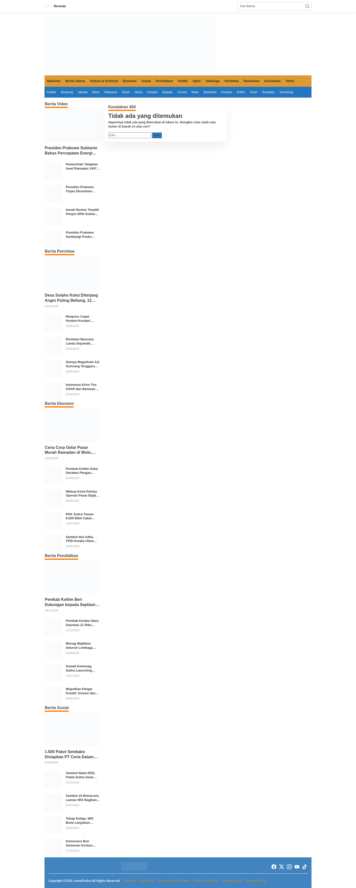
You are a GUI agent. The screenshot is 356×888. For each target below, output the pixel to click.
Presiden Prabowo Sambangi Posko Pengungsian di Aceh (82, 235)
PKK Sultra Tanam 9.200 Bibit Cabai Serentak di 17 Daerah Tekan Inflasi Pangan (82, 516)
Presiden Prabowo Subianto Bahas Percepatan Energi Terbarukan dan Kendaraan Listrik (71, 151)
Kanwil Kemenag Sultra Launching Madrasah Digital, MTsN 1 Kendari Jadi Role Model (81, 668)
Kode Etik (147, 881)
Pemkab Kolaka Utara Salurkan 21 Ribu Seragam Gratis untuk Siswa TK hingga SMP (82, 623)
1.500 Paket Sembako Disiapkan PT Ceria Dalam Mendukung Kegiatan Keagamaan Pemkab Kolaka (71, 755)
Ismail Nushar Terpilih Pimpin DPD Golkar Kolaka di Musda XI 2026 (82, 212)
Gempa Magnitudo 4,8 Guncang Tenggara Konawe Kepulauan (82, 364)
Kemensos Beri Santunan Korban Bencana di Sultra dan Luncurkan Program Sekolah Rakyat (83, 843)
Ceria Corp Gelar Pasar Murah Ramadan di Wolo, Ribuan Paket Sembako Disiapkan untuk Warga (68, 450)
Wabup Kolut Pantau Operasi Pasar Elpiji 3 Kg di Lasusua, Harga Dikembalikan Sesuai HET (82, 494)
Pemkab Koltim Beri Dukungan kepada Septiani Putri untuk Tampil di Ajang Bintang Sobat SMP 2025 (70, 602)
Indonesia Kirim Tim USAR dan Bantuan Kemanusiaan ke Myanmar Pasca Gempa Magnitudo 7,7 (82, 387)
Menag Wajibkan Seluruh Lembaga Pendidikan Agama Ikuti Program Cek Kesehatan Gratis (80, 646)
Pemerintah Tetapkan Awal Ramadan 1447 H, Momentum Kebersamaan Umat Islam (82, 166)
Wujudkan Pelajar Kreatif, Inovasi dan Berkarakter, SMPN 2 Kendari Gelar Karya (81, 691)
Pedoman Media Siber (174, 881)
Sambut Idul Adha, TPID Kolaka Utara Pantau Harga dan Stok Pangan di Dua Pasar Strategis (81, 539)
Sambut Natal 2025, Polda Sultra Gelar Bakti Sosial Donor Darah (80, 775)
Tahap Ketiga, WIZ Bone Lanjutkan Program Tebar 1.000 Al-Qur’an (81, 821)
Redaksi (130, 881)
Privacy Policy (256, 881)
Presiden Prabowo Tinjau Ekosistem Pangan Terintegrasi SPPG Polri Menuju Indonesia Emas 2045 (82, 189)
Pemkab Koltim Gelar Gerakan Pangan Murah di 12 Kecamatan (82, 471)
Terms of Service (206, 881)
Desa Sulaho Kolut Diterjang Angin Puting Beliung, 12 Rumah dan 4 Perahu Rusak (71, 298)
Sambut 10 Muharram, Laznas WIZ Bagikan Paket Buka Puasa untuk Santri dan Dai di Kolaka (82, 798)
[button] (307, 6)
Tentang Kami (232, 881)
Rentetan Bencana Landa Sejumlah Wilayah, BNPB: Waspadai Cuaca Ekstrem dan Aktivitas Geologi (82, 341)
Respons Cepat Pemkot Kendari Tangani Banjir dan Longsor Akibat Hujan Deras (82, 319)
